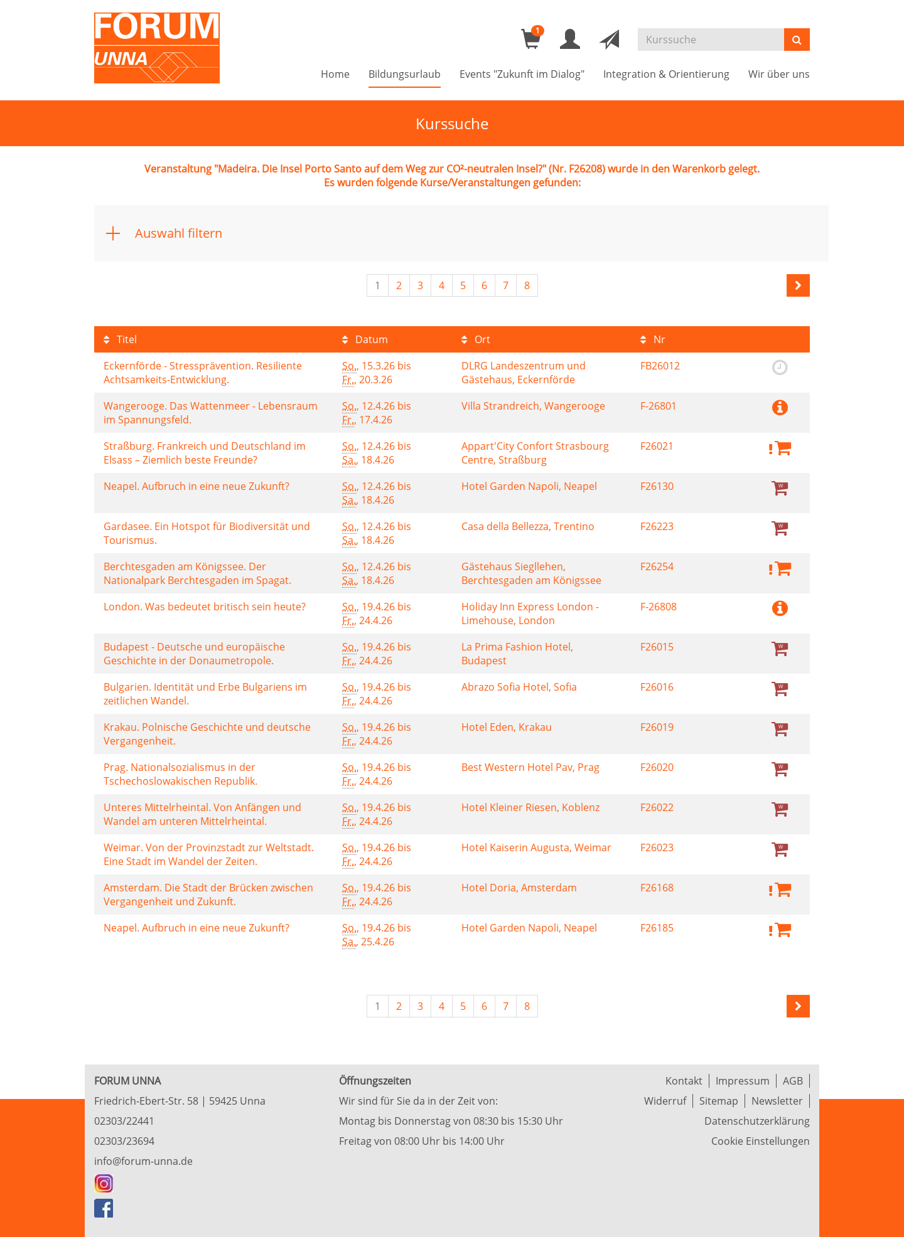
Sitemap (718, 1101)
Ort (475, 339)
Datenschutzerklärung (757, 1121)
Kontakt (683, 1081)
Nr (652, 339)
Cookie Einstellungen (760, 1141)
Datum (365, 339)
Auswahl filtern (178, 233)
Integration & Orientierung (666, 74)
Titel (120, 339)
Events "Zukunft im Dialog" (522, 74)
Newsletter (777, 1101)
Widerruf (665, 1101)
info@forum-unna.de (143, 1161)
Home (335, 74)
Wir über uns (779, 74)
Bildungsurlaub (405, 74)
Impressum (743, 1081)
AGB (793, 1081)
